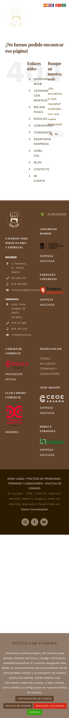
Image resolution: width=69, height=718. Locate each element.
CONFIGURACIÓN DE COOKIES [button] (35, 698)
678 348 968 (19, 283)
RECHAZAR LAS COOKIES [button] (50, 706)
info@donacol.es (20, 334)
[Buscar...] (56, 134)
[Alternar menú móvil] (62, 14)
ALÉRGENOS (55, 214)
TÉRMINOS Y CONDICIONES (25, 483)
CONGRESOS (42, 132)
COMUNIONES (43, 125)
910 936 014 (18, 278)
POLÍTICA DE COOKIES (18, 706)
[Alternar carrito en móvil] (54, 14)
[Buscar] (51, 134)
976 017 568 (18, 322)
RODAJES (40, 118)
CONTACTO (41, 169)
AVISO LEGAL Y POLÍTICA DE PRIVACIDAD (33, 478)
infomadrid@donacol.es (20, 290)
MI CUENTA (47, 363)
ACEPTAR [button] (34, 712)
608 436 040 (19, 328)
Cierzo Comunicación (34, 509)
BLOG (38, 162)
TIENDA (45, 358)
